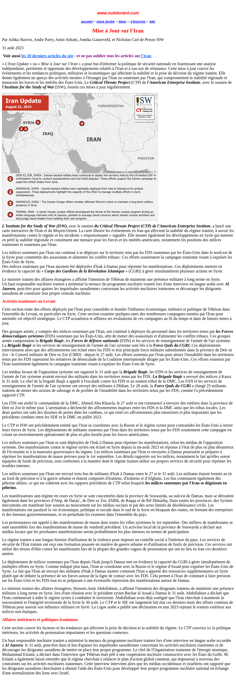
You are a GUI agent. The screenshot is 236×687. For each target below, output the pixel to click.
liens (122, 21)
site (152, 21)
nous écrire (105, 21)
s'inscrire (138, 21)
